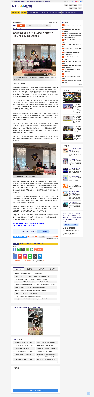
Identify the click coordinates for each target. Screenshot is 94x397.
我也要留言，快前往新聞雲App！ (36, 390)
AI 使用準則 (75, 219)
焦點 (16, 12)
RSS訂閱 (64, 221)
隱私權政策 (74, 217)
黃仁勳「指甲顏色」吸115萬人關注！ (22, 348)
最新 (13, 12)
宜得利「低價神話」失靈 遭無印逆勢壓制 (71, 45)
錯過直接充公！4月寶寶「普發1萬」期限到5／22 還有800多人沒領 (32, 276)
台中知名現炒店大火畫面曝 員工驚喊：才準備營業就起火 (77, 129)
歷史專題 (27, 1)
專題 (25, 12)
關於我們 (73, 214)
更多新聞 (54, 236)
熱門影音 (29, 269)
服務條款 (79, 217)
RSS (77, 1)
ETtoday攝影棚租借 (73, 202)
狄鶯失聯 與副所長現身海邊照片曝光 (72, 33)
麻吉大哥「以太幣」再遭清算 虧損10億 (46, 360)
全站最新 (52, 269)
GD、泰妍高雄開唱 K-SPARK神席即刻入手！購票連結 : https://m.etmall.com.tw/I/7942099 (29, 225)
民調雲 (70, 5)
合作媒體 (78, 215)
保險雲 (75, 8)
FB (72, 1)
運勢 (17, 28)
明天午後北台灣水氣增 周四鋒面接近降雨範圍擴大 (28, 296)
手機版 (16, 1)
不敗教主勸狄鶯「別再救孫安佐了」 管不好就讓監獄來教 (30, 273)
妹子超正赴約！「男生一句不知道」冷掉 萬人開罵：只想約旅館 (31, 279)
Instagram (67, 228)
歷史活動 (23, 1)
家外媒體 (36, 1)
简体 (13, 1)
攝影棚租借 (47, 1)
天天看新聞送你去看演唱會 (74, 176)
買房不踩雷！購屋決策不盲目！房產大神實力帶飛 (75, 192)
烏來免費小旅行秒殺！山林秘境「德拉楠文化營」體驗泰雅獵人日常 (32, 282)
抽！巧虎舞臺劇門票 (73, 159)
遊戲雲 (80, 8)
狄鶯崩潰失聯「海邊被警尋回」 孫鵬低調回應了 (71, 41)
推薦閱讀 (18, 269)
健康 (47, 25)
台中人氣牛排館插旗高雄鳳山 (70, 74)
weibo (79, 1)
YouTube (74, 1)
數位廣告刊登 (41, 1)
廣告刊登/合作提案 (66, 215)
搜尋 (70, 1)
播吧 (22, 12)
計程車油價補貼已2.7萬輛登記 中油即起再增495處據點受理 (30, 287)
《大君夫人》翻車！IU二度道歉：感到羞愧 (71, 49)
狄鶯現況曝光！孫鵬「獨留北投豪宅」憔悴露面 (71, 30)
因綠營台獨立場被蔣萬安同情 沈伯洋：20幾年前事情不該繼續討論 (77, 119)
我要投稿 (64, 214)
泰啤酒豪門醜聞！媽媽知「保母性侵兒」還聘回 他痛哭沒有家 (71, 66)
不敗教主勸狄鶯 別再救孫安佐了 (45, 345)
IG (76, 1)
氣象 (38, 25)
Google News (81, 1)
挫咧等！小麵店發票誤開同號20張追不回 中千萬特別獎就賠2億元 (71, 36)
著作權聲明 (65, 219)
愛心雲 (80, 5)
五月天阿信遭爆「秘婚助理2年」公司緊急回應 (71, 62)
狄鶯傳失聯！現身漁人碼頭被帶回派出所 (71, 26)
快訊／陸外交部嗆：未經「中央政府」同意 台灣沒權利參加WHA (71, 54)
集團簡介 (78, 214)
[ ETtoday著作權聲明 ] (37, 261)
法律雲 (75, 5)
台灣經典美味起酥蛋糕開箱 (74, 184)
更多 (80, 84)
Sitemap (69, 217)
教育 (30, 25)
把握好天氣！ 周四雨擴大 (19, 357)
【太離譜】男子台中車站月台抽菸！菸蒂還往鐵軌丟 (27, 307)
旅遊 (37, 12)
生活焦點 (21, 25)
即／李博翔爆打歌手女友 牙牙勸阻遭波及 (71, 77)
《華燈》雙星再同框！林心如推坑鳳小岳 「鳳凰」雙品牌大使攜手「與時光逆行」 (77, 108)
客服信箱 (64, 217)
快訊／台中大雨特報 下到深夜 (44, 351)
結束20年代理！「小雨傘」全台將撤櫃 (46, 342)
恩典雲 (70, 8)
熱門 (19, 12)
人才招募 (69, 214)
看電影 (66, 5)
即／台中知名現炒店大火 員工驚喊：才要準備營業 (71, 71)
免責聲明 (70, 219)
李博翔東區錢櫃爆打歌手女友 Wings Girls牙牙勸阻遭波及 (77, 137)
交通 (21, 28)
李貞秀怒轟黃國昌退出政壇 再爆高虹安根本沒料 (71, 81)
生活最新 (41, 269)
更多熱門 (55, 362)
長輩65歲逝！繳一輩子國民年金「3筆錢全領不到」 (72, 58)
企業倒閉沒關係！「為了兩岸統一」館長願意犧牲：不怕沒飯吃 (31, 290)
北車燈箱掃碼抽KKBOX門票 (74, 168)
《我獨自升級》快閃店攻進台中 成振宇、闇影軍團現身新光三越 (31, 299)
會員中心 (32, 1)
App (19, 1)
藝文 (14, 28)
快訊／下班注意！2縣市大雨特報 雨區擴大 (26, 293)
